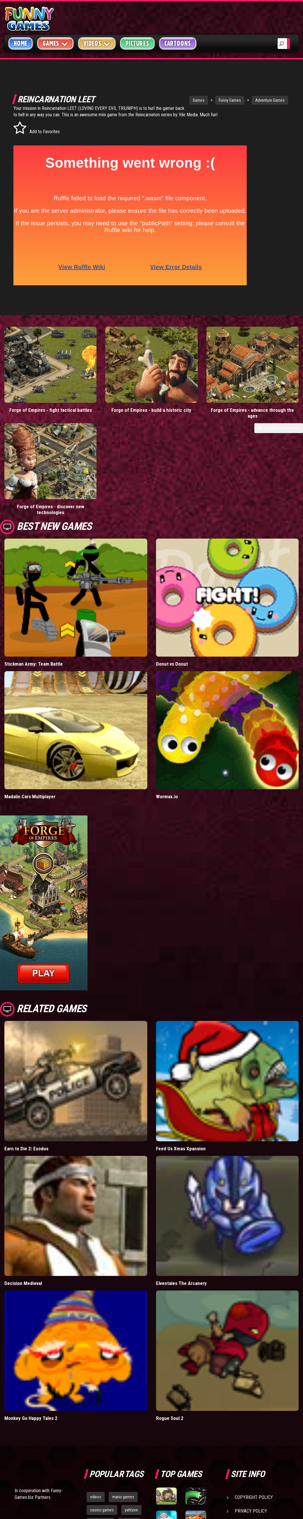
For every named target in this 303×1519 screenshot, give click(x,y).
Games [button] (55, 43)
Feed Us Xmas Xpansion (181, 1032)
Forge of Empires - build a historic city (114, 384)
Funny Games (208, 100)
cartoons (129, 1407)
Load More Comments (278, 399)
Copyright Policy (254, 1381)
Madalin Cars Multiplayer (29, 680)
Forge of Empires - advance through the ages (189, 384)
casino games (102, 1394)
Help (240, 1408)
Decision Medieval (23, 1167)
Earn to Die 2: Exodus (26, 1032)
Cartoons (177, 43)
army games (100, 1407)
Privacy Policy (251, 1395)
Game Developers (253, 1422)
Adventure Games (248, 100)
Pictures (137, 43)
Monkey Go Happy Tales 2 (30, 1302)
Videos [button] (97, 43)
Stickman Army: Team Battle (33, 548)
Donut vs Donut (172, 548)
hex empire (129, 1420)
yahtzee (131, 1394)
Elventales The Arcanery (181, 1167)
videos (95, 1381)
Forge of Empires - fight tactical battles (37, 384)
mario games (123, 1381)
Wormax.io (167, 680)
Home (20, 43)
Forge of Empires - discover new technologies (265, 384)
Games (177, 100)
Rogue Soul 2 (169, 1302)
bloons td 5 (99, 1420)
